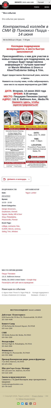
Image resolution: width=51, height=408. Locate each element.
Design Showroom (9, 209)
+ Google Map (31, 280)
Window (15, 232)
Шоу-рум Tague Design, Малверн (16, 368)
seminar (17, 229)
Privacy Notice (37, 396)
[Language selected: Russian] (44, 2)
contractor (11, 226)
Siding (4, 232)
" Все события (9, 13)
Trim (9, 232)
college (4, 226)
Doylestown (6, 212)
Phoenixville (6, 220)
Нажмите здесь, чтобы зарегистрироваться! (25, 103)
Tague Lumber (31, 193)
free (17, 226)
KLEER (4, 229)
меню (46, 7)
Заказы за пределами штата (14, 377)
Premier (15, 220)
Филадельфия (8, 342)
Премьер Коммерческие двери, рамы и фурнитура (23, 359)
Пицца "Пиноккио (8, 274)
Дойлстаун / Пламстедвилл (13, 315)
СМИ (4, 333)
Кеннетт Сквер (8, 324)
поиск (36, 7)
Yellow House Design (26, 398)
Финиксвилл (7, 350)
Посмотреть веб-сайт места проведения (17, 283)
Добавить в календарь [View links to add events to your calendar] (16, 179)
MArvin (11, 229)
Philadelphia (11, 217)
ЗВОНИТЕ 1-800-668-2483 (24, 2)
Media (10, 214)
